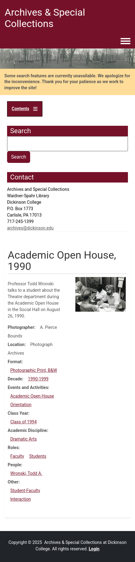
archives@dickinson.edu (30, 227)
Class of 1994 (23, 421)
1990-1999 (38, 378)
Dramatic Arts (23, 439)
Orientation (20, 404)
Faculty (17, 456)
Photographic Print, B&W (33, 370)
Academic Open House (32, 396)
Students (37, 456)
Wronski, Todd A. (26, 473)
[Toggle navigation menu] (125, 41)
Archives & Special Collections (45, 17)
